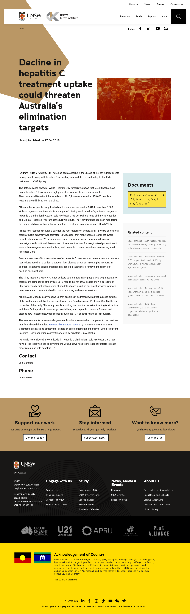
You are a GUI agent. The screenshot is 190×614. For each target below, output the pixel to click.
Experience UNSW (88, 490)
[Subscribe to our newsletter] (166, 28)
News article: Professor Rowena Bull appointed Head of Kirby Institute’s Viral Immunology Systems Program (146, 262)
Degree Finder (86, 499)
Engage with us (59, 481)
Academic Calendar (89, 509)
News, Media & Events (123, 483)
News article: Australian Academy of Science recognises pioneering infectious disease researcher (147, 244)
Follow (131, 28)
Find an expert (54, 494)
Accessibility (90, 606)
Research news (119, 499)
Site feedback (125, 606)
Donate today (35, 437)
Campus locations (153, 499)
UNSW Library (151, 509)
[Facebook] (140, 28)
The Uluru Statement (65, 579)
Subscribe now (95, 437)
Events (160, 4)
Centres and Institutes (157, 504)
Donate (133, 4)
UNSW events (118, 494)
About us (151, 481)
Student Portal (87, 504)
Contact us (176, 4)
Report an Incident (107, 606)
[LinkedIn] (149, 28)
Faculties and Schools (156, 494)
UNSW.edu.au (24, 467)
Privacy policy (49, 606)
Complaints (139, 606)
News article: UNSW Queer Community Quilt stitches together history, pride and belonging (144, 309)
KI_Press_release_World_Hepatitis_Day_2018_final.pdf (144, 199)
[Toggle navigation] (178, 16)
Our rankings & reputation (159, 490)
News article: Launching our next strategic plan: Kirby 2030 (147, 278)
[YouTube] (157, 28)
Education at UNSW (56, 504)
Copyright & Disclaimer (69, 606)
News (147, 4)
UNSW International (89, 494)
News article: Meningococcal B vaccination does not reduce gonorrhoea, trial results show (146, 292)
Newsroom (116, 490)
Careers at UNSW (55, 499)
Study (84, 481)
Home (21, 28)
